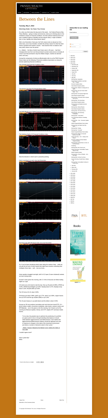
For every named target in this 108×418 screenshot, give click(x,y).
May (73, 77)
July (73, 73)
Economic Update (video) (76, 84)
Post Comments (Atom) (30, 402)
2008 (72, 197)
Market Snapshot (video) (76, 152)
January (73, 171)
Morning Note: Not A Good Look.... (78, 147)
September (74, 70)
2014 (72, 186)
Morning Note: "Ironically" (76, 130)
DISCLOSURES (35, 12)
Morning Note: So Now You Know (78, 157)
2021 (72, 173)
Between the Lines (37, 19)
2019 (72, 177)
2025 (72, 57)
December (74, 64)
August (73, 72)
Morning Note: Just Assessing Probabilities (77, 113)
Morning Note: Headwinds (76, 79)
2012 (72, 190)
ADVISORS (26, 12)
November (74, 66)
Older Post (61, 400)
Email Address (73, 32)
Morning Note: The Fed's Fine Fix (78, 110)
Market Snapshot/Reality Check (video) (79, 123)
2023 (72, 61)
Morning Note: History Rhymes (77, 107)
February (74, 169)
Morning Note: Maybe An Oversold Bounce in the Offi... (78, 134)
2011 (72, 191)
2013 (72, 188)
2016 (72, 182)
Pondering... (74, 145)
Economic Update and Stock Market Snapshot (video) (79, 140)
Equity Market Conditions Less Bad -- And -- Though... (79, 82)
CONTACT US (45, 12)
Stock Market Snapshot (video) (77, 85)
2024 (72, 59)
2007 (72, 199)
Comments (73, 46)
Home (42, 400)
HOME (19, 12)
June (73, 75)
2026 (72, 55)
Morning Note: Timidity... (76, 128)
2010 (72, 193)
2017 (72, 180)
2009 (72, 195)
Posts (72, 44)
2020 (72, 175)
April (73, 165)
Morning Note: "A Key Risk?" (77, 115)
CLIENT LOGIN (55, 12)
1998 (72, 203)
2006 (72, 201)
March (73, 167)
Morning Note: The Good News (78, 100)
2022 (72, 63)
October (73, 68)
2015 (72, 184)
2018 (72, 178)
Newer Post (22, 400)
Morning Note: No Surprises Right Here (79, 93)
